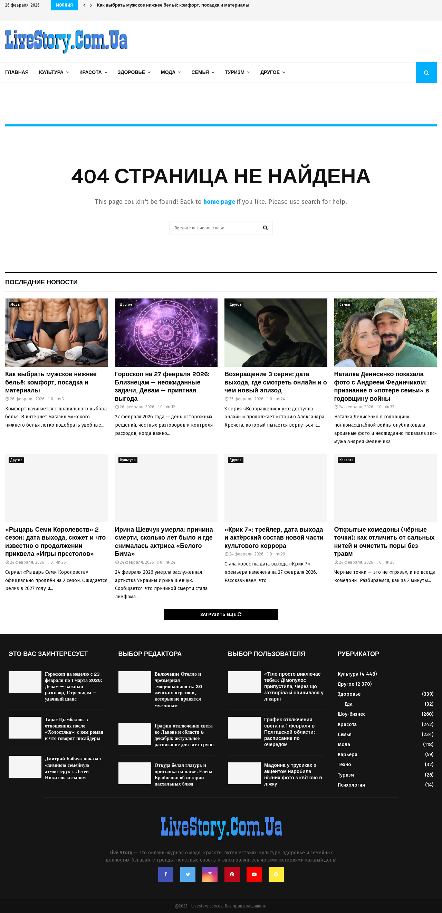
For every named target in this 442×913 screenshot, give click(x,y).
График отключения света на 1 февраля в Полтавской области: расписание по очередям (289, 732)
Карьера (347, 755)
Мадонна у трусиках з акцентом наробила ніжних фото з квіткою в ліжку (293, 774)
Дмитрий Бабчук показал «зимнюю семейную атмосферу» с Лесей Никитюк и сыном (73, 768)
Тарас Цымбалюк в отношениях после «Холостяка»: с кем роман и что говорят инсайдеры (74, 729)
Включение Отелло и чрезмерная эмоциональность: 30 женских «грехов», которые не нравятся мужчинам (178, 689)
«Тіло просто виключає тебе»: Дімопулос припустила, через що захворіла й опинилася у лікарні (294, 686)
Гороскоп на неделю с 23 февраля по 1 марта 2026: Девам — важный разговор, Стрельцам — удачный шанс (73, 686)
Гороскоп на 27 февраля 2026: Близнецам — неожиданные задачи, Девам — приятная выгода (162, 386)
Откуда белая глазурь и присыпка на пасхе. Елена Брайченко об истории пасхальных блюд (183, 774)
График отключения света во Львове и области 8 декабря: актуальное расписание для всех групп (184, 735)
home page (219, 202)
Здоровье (131, 72)
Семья (200, 72)
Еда (349, 704)
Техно (344, 765)
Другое (270, 72)
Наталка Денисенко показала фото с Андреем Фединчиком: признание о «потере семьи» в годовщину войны (381, 386)
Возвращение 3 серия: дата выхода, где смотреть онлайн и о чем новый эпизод (275, 382)
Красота (90, 72)
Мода (168, 72)
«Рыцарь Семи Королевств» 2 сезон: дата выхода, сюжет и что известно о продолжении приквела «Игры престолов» (55, 542)
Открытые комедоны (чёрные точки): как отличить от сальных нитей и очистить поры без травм (384, 542)
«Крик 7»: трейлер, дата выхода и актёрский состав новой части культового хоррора (274, 538)
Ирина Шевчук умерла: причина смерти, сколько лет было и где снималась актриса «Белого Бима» (212, 5)
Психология (351, 785)
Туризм (234, 72)
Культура (51, 72)
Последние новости (41, 282)
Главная (17, 72)
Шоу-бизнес (351, 714)
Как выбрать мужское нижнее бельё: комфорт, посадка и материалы (51, 382)
